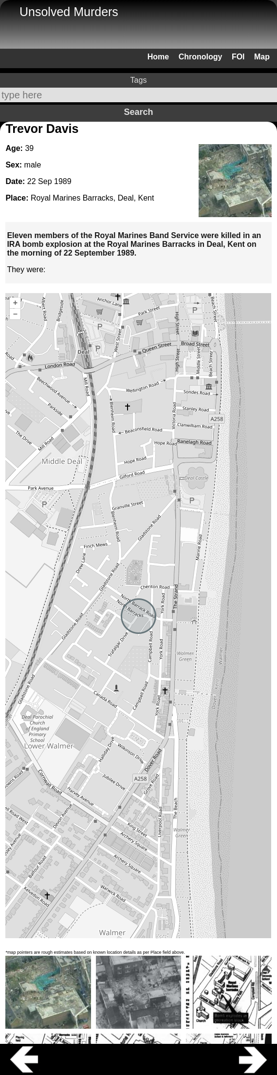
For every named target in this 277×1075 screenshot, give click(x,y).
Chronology (200, 57)
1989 (63, 181)
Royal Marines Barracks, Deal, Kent (92, 198)
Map (262, 57)
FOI (238, 57)
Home (158, 57)
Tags (138, 80)
